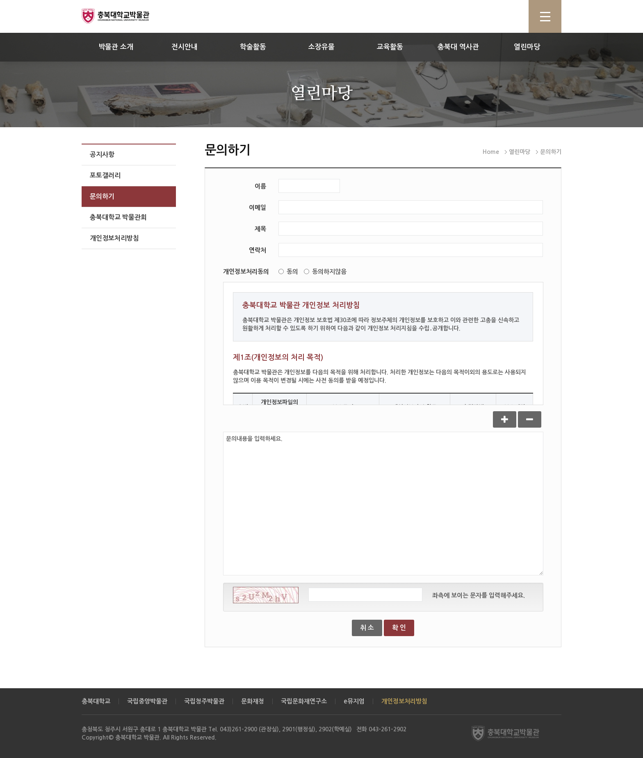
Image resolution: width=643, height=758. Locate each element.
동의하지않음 (325, 271)
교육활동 (390, 47)
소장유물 (321, 47)
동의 (288, 271)
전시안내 (184, 47)
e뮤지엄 (354, 701)
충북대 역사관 (458, 47)
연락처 (257, 250)
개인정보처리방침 (114, 238)
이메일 (257, 207)
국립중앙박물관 (147, 701)
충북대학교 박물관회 (118, 217)
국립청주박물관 (204, 701)
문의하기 (102, 196)
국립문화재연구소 (304, 701)
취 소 (367, 628)
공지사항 (102, 154)
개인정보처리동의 (246, 271)
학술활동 (253, 47)
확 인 (399, 628)
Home (491, 152)
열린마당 (527, 47)
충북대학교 (96, 701)
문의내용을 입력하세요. (383, 503)
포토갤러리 (105, 175)
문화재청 (252, 701)
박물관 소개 (115, 47)
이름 (260, 186)
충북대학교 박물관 (125, 16)
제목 (260, 229)
